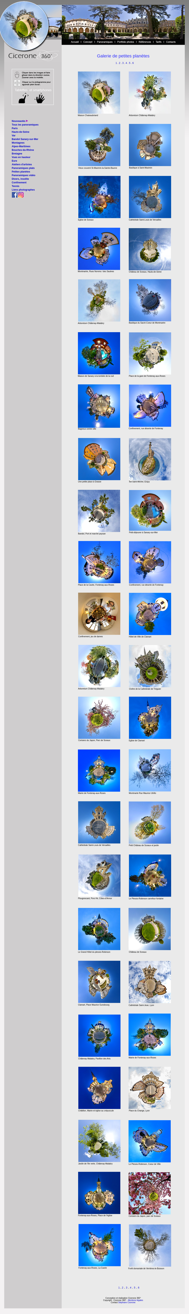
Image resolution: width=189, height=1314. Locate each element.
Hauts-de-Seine (20, 132)
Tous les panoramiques (25, 124)
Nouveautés (19, 121)
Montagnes (18, 142)
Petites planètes (21, 171)
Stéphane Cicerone (127, 1302)
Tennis (15, 186)
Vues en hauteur (21, 157)
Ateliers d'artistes (22, 164)
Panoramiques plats (23, 168)
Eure (14, 160)
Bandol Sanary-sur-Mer (25, 139)
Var (14, 135)
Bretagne (17, 153)
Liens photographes (23, 189)
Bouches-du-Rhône (23, 150)
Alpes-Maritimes (21, 146)
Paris (15, 128)
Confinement (19, 182)
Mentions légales (135, 1300)
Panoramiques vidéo (23, 175)
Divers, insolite (20, 179)
